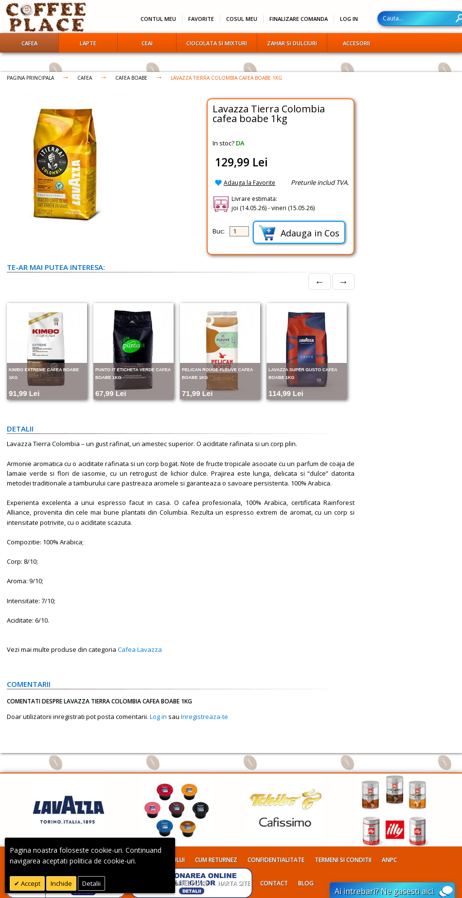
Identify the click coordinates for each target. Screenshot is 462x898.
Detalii (91, 883)
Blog (306, 883)
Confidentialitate (276, 860)
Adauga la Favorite (249, 183)
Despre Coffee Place (178, 883)
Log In (349, 18)
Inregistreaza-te (204, 716)
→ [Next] (343, 281)
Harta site (234, 883)
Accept (29, 883)
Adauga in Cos (299, 232)
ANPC (389, 860)
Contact (274, 883)
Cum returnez (216, 860)
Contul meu (158, 18)
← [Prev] (319, 281)
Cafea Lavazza (140, 649)
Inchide (61, 883)
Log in (158, 716)
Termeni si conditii (343, 860)
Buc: (219, 231)
